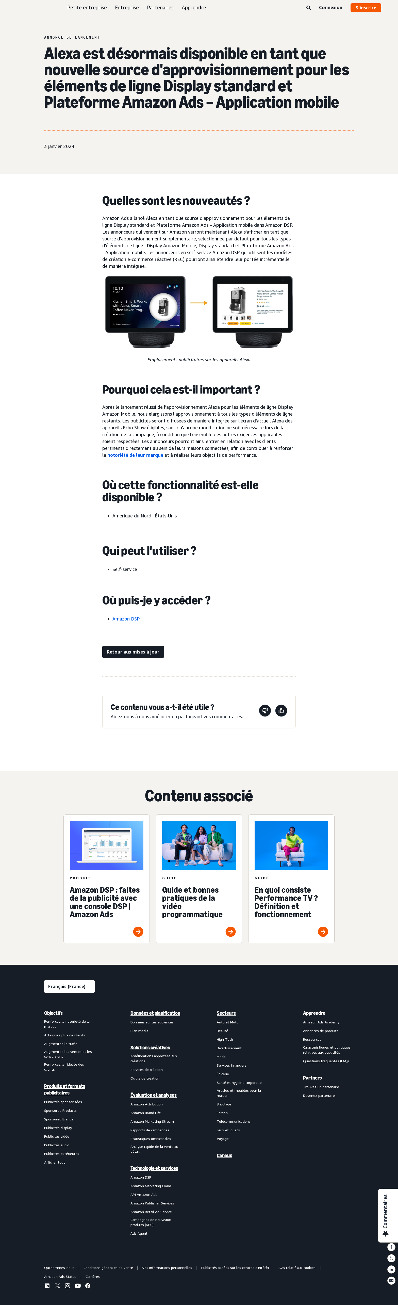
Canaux (224, 1155)
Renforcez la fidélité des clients (64, 1066)
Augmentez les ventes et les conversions (68, 1054)
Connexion (330, 7)
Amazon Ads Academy (321, 1022)
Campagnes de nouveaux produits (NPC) (150, 1222)
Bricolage (224, 1104)
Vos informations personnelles (167, 1267)
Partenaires (160, 7)
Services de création (146, 1069)
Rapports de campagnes (149, 1130)
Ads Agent (138, 1233)
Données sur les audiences (152, 1022)
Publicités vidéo (56, 1136)
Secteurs (226, 1013)
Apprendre (194, 7)
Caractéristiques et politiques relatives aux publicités (327, 1049)
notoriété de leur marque (135, 455)
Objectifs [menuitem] (53, 1013)
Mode (221, 1056)
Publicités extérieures (61, 1153)
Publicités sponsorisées (63, 1102)
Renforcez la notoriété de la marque (67, 1024)
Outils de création (144, 1078)
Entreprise (127, 7)
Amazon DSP (126, 619)
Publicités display (58, 1127)
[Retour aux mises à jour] (133, 652)
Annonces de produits (320, 1031)
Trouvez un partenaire (321, 1087)
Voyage (223, 1138)
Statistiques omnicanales (150, 1138)
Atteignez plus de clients (64, 1035)
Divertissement (229, 1048)
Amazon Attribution (146, 1104)
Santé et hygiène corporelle (239, 1082)
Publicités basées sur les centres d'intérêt (235, 1267)
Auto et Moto (228, 1022)
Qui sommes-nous (59, 1267)
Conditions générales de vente (108, 1267)
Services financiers (231, 1065)
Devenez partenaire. (319, 1095)
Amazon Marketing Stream (152, 1121)
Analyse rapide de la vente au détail (154, 1149)
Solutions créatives (150, 1048)
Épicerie (223, 1074)
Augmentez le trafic (60, 1043)
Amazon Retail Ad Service (151, 1212)
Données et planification (155, 1013)
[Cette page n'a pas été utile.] (265, 712)
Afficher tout (54, 1162)
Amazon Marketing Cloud (150, 1186)
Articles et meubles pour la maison (239, 1093)
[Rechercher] (308, 8)
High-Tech (225, 1039)
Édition (222, 1113)
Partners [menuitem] (312, 1078)
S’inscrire (366, 7)
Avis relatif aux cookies (297, 1267)
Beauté (222, 1031)
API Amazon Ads (143, 1194)
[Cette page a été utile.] (281, 712)
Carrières (93, 1276)
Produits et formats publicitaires (64, 1089)
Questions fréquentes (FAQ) (326, 1061)
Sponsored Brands (58, 1119)
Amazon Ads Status (60, 1276)
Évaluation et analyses (153, 1095)
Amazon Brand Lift (145, 1113)
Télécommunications (234, 1121)
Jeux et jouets (228, 1130)
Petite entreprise (87, 7)
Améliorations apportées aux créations (153, 1058)
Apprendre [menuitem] (314, 1013)
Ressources (312, 1039)
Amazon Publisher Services (152, 1203)
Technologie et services (154, 1168)
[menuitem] (69, 1123)
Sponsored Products (60, 1110)
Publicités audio (56, 1145)
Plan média (139, 1031)
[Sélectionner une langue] (69, 986)
